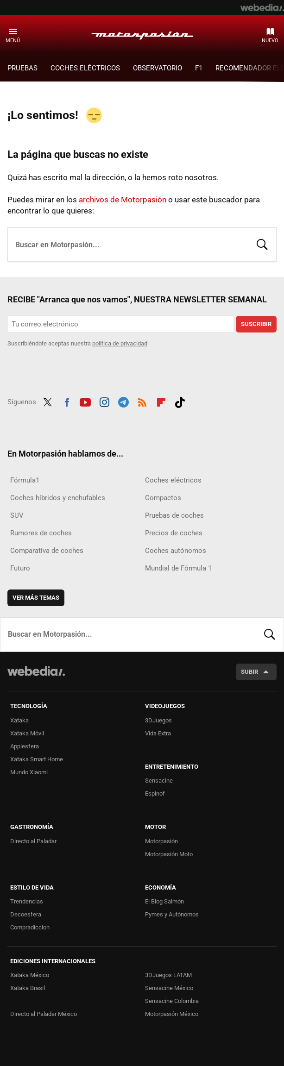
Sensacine (159, 780)
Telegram (123, 401)
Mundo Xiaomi (29, 772)
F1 (198, 68)
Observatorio (157, 68)
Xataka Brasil (27, 987)
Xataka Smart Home (36, 759)
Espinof (155, 793)
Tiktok (179, 401)
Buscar (262, 243)
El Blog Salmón (164, 901)
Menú (13, 41)
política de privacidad (119, 343)
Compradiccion (30, 927)
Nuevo (270, 41)
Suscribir (256, 323)
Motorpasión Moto (169, 854)
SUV (17, 515)
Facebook (66, 401)
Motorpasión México (171, 1013)
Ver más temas (36, 597)
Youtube (85, 401)
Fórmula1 (24, 480)
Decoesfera (25, 914)
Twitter (47, 401)
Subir (249, 671)
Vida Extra (158, 733)
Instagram (104, 401)
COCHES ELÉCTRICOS (85, 68)
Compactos (163, 498)
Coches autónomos (175, 550)
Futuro (20, 568)
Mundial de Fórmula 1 (178, 568)
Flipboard (161, 401)
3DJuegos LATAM (168, 975)
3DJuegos (158, 720)
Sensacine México (169, 987)
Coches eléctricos (173, 480)
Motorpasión (142, 34)
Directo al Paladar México (43, 1013)
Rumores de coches (41, 533)
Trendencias (26, 901)
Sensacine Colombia (172, 1000)
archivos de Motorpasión (122, 199)
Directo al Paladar (33, 841)
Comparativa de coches (46, 550)
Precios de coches (173, 533)
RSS (142, 401)
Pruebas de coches (174, 515)
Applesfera (24, 746)
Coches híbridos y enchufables (57, 498)
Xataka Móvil (27, 733)
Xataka (19, 720)
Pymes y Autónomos (172, 914)
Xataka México (29, 975)
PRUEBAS (22, 68)
